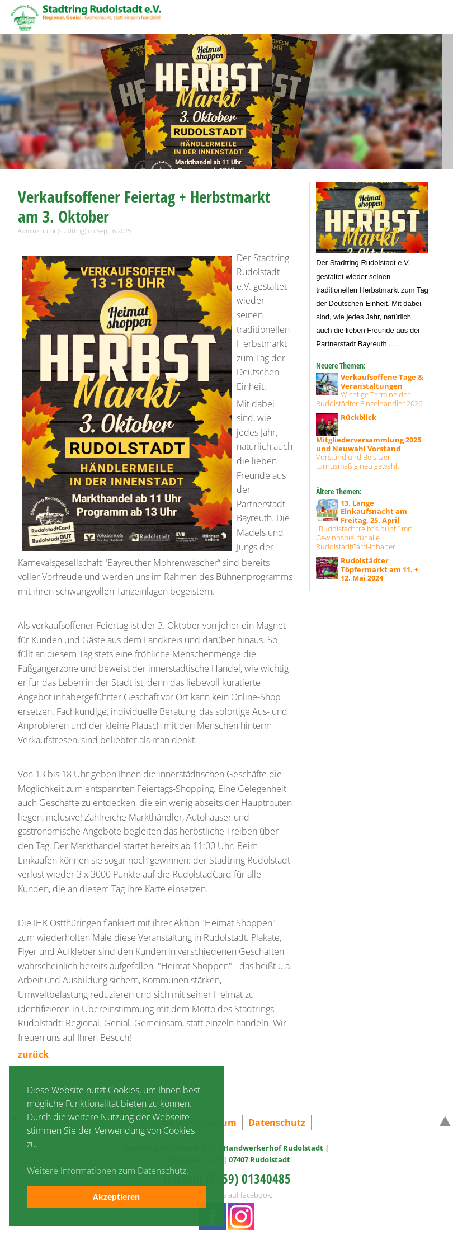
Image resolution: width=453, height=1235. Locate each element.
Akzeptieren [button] (116, 1196)
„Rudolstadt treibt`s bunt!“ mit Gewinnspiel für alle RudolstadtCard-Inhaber (364, 525)
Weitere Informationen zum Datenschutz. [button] (107, 1171)
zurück (33, 1054)
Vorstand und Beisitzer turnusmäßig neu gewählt (368, 441)
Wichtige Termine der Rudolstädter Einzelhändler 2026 (369, 390)
